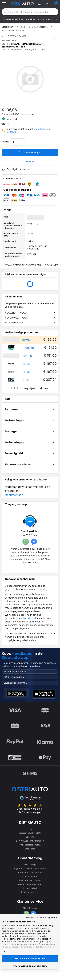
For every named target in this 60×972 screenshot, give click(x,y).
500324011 (16, 312)
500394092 (16, 317)
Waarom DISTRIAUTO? (30, 832)
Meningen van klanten (30, 880)
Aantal (5, 142)
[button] (40, 4)
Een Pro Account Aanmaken (30, 840)
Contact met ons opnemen (30, 872)
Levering (30, 836)
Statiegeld (30, 848)
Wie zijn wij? (30, 864)
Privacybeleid (30, 888)
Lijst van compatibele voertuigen (21, 265)
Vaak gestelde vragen (30, 844)
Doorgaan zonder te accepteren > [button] (41, 917)
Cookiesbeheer (30, 876)
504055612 (16, 322)
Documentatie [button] (14, 494)
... (39, 248)
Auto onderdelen (13, 19)
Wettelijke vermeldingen (30, 884)
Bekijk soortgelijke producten (30, 388)
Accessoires (45, 19)
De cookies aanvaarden (30, 958)
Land (30, 829)
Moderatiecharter (30, 892)
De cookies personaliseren (30, 966)
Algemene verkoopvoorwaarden (30, 868)
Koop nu (30, 162)
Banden (30, 19)
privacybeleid (28, 617)
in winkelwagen (30, 152)
